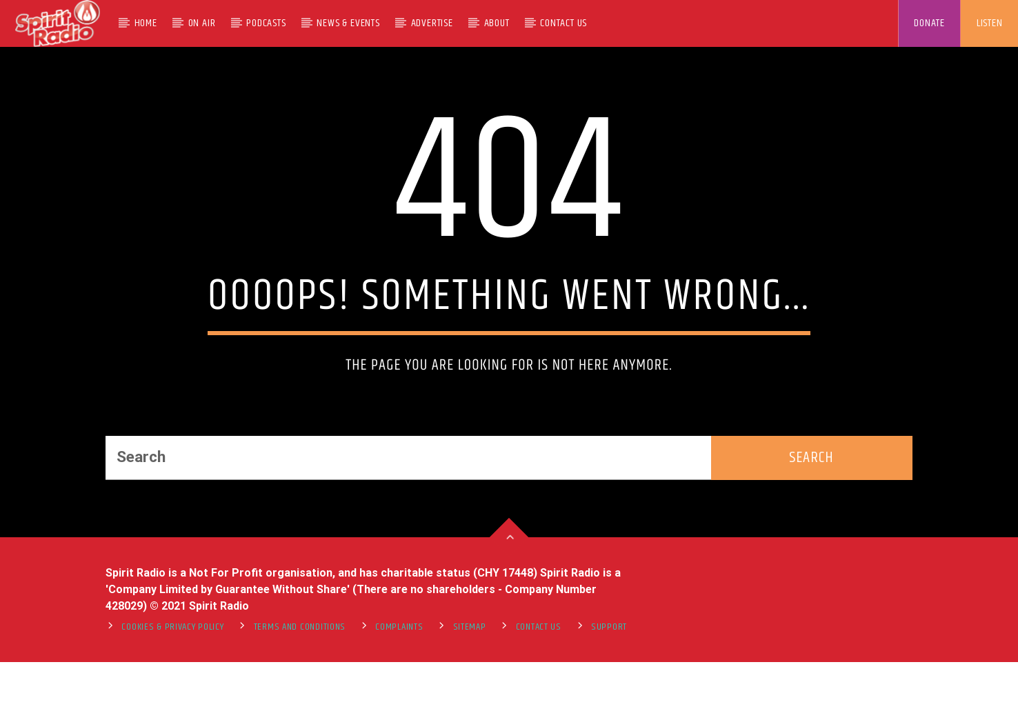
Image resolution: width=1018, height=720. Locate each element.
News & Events (348, 23)
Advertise (432, 23)
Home (145, 23)
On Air (202, 23)
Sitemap (469, 706)
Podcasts (266, 23)
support (609, 706)
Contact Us (563, 23)
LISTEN (990, 23)
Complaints (399, 706)
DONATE (929, 23)
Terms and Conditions (300, 706)
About (497, 23)
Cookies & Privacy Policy (172, 706)
